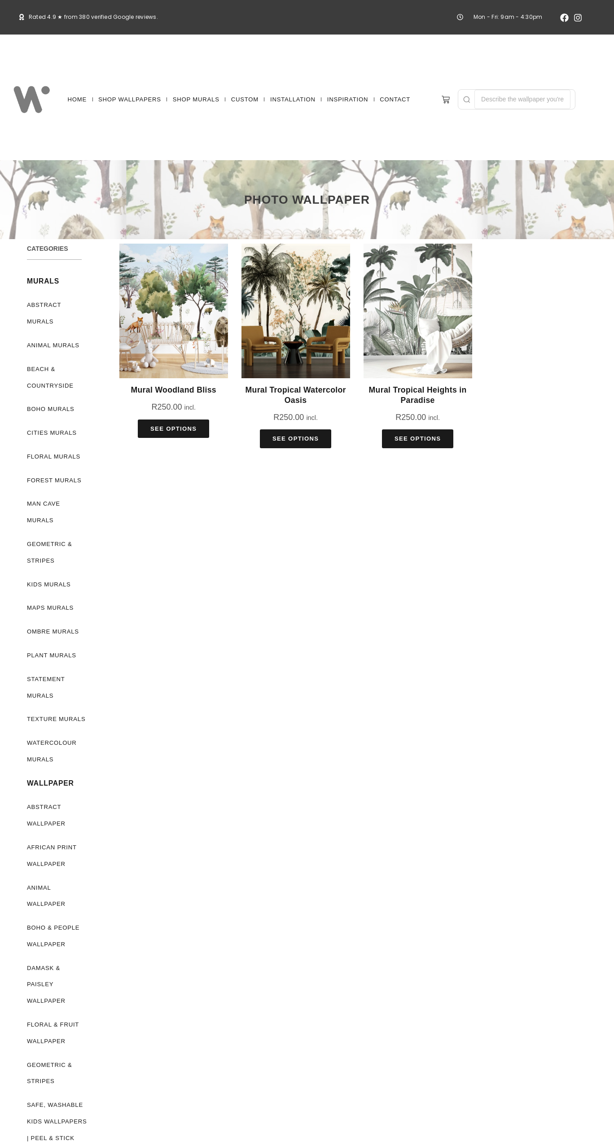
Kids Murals (48, 584)
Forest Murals (52, 480)
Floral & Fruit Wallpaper (51, 1016)
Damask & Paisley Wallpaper (57, 976)
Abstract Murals (44, 313)
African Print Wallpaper (51, 855)
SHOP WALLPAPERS (129, 99)
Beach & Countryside (50, 377)
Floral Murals (52, 456)
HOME (77, 99)
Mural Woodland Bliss (173, 389)
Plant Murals (50, 655)
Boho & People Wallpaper (52, 935)
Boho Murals (50, 409)
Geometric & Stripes (49, 552)
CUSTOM (245, 99)
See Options (173, 428)
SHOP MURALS (196, 99)
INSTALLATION (293, 99)
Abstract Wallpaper (45, 815)
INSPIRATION (347, 99)
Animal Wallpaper (45, 896)
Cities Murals (50, 432)
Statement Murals (46, 687)
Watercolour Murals (51, 751)
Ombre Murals (51, 631)
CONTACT (395, 99)
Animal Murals (52, 345)
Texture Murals (54, 719)
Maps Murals (49, 607)
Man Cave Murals (44, 511)
